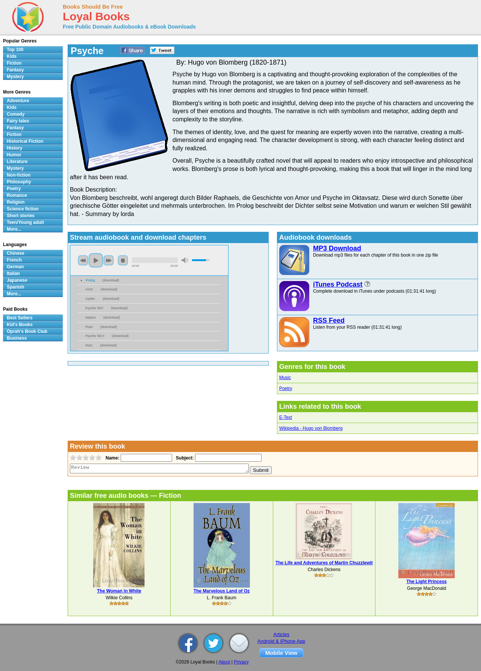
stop (123, 260)
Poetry (285, 388)
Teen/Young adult (25, 222)
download (111, 280)
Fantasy (15, 70)
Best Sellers (20, 317)
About (224, 662)
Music (285, 377)
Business (17, 338)
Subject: (184, 458)
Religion (15, 202)
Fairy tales (18, 121)
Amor (89, 289)
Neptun (90, 317)
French (14, 260)
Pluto (89, 327)
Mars (88, 345)
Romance (17, 195)
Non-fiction (18, 175)
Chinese (15, 253)
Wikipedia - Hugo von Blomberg (311, 428)
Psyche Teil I (94, 308)
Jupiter (90, 299)
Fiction (14, 63)
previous (83, 260)
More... (14, 229)
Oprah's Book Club (27, 331)
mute (185, 260)
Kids (12, 56)
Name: (112, 458)
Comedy (15, 114)
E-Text (285, 417)
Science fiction (23, 209)
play (95, 260)
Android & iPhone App (281, 641)
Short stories (21, 215)
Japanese (17, 280)
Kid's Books (20, 324)
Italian (13, 273)
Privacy (241, 662)
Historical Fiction (25, 141)
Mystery (15, 76)
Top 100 (15, 49)
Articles (281, 634)
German (15, 266)
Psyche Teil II (94, 336)
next (108, 260)
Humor (14, 154)
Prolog (90, 280)
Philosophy (19, 181)
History (14, 148)
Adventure (18, 100)
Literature (17, 161)
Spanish (15, 287)
